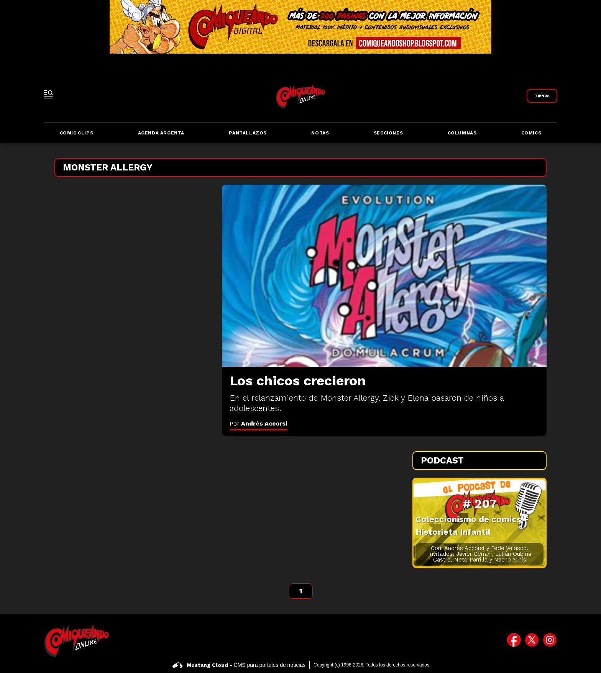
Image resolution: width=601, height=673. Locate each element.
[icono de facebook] (514, 640)
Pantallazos (248, 133)
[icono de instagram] (550, 640)
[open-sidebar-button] (48, 94)
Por (258, 423)
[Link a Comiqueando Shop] (542, 96)
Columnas (462, 133)
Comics (531, 133)
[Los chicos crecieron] (384, 276)
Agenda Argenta (161, 133)
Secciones (388, 133)
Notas (320, 133)
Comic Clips (77, 133)
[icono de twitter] (532, 640)
